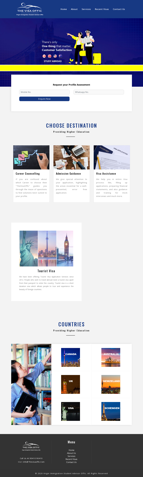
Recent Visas (102, 9)
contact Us (119, 9)
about (74, 9)
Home (64, 9)
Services (86, 9)
